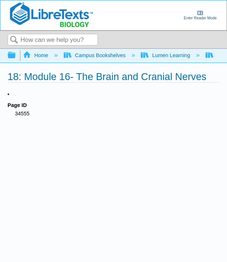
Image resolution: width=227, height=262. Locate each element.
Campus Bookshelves (95, 55)
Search (14, 40)
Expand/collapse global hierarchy (16, 55)
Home (36, 55)
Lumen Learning (166, 55)
